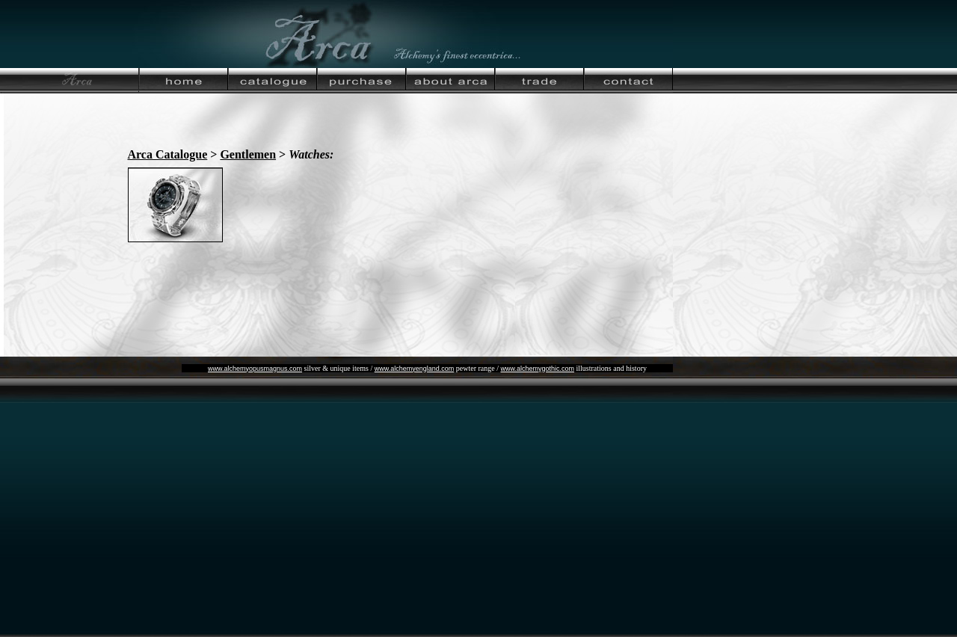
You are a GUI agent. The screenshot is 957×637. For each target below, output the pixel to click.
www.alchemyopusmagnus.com (255, 368)
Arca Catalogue (168, 154)
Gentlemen (248, 154)
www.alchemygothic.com (537, 368)
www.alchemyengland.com (415, 368)
